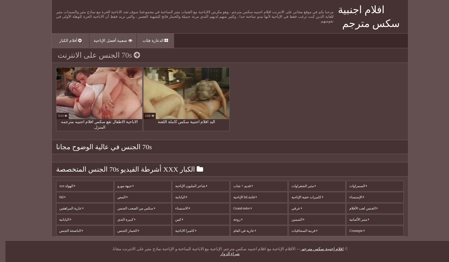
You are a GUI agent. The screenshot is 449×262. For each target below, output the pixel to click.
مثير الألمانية (354, 220)
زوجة (232, 220)
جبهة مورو (120, 186)
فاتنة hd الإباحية (239, 197)
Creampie (351, 231)
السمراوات (353, 186)
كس (174, 220)
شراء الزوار (225, 254)
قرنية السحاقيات (299, 231)
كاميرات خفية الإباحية (302, 197)
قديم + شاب (237, 186)
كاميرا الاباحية (180, 231)
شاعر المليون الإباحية (186, 186)
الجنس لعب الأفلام (358, 208)
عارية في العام (239, 231)
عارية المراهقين (66, 208)
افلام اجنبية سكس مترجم (316, 249)
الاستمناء (177, 208)
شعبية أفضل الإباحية (107, 40)
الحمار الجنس (123, 231)
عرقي (291, 208)
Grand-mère (237, 208)
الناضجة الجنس (66, 231)
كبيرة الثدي (121, 220)
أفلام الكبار (65, 40)
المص (117, 197)
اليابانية (60, 220)
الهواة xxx (62, 186)
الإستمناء (351, 197)
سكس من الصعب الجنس (131, 208)
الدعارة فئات (150, 40)
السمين (292, 220)
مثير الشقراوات (298, 186)
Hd (57, 197)
